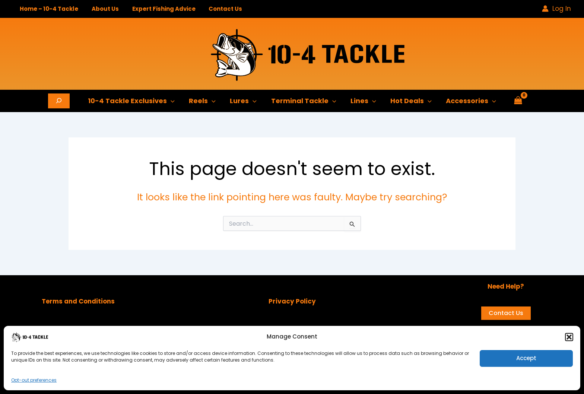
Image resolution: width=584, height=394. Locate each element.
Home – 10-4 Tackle (48, 9)
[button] (569, 337)
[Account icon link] (556, 8)
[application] (173, 101)
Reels (204, 101)
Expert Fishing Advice (158, 9)
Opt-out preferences (34, 380)
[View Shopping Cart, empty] (515, 100)
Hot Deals (409, 101)
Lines (362, 101)
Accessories (468, 101)
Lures (244, 101)
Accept (526, 358)
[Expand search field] (62, 100)
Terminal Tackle (303, 101)
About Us (101, 9)
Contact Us (218, 9)
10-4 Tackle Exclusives (134, 101)
